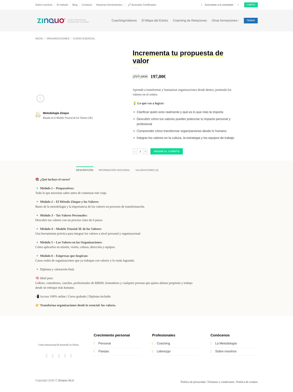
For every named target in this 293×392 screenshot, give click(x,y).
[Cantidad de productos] (140, 151)
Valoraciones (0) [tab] (148, 170)
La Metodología (226, 343)
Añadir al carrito (167, 151)
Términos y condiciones (220, 382)
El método (62, 4)
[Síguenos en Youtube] (71, 356)
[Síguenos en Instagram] (53, 356)
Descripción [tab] (83, 170)
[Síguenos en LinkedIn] (65, 356)
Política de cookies (247, 382)
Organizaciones (58, 38)
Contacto (87, 4)
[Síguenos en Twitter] (59, 356)
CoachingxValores (124, 20)
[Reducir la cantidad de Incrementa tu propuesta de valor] (135, 151)
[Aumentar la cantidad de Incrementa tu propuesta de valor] (145, 151)
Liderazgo (164, 351)
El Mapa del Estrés (155, 20)
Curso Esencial (84, 38)
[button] (217, 4)
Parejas (103, 351)
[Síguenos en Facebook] (46, 356)
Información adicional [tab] (114, 170)
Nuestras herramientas (109, 5)
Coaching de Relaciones (190, 20)
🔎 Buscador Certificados (142, 4)
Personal (104, 343)
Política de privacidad (193, 382)
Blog (75, 4)
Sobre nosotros (43, 4)
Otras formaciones (225, 20)
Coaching (163, 343)
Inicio (39, 38)
